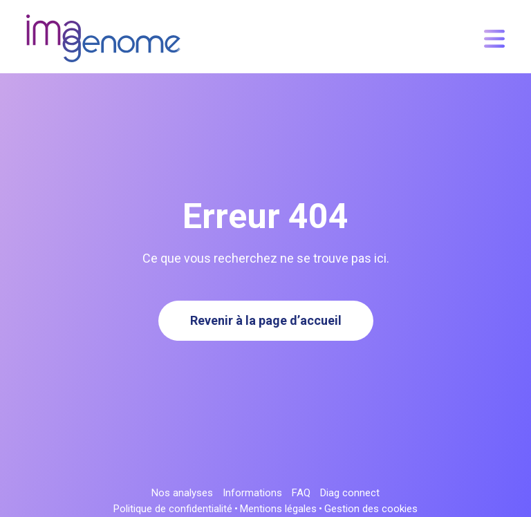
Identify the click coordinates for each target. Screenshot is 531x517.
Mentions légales (278, 509)
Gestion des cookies (371, 509)
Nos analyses (182, 493)
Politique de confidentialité (172, 509)
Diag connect (350, 493)
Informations (252, 493)
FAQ (301, 493)
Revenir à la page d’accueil (266, 320)
